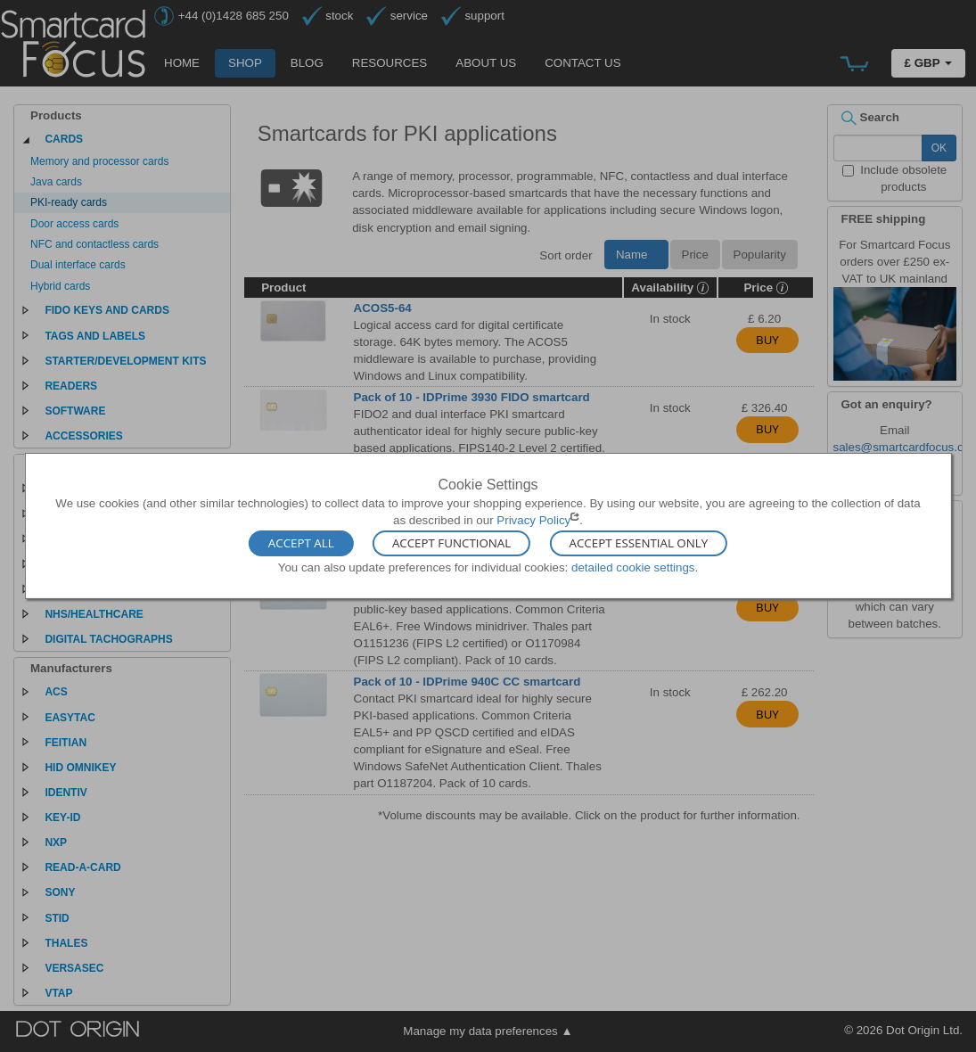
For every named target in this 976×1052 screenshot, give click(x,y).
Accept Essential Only (639, 543)
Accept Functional (451, 543)
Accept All (301, 543)
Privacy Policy (533, 520)
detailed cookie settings (633, 566)
